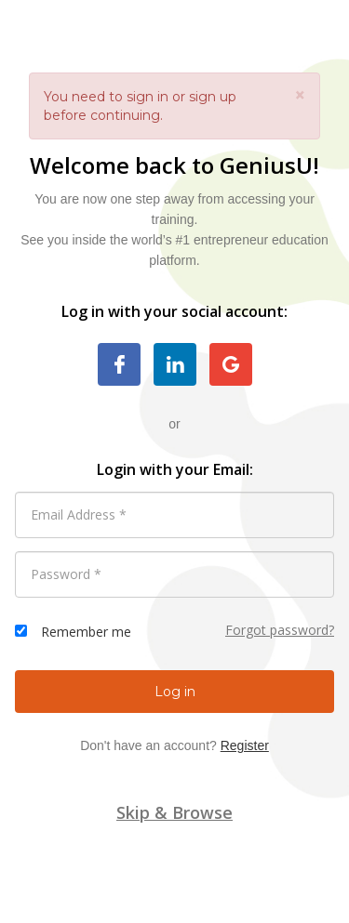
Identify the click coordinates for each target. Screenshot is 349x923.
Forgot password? (279, 630)
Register (245, 745)
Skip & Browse (174, 812)
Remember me (86, 631)
